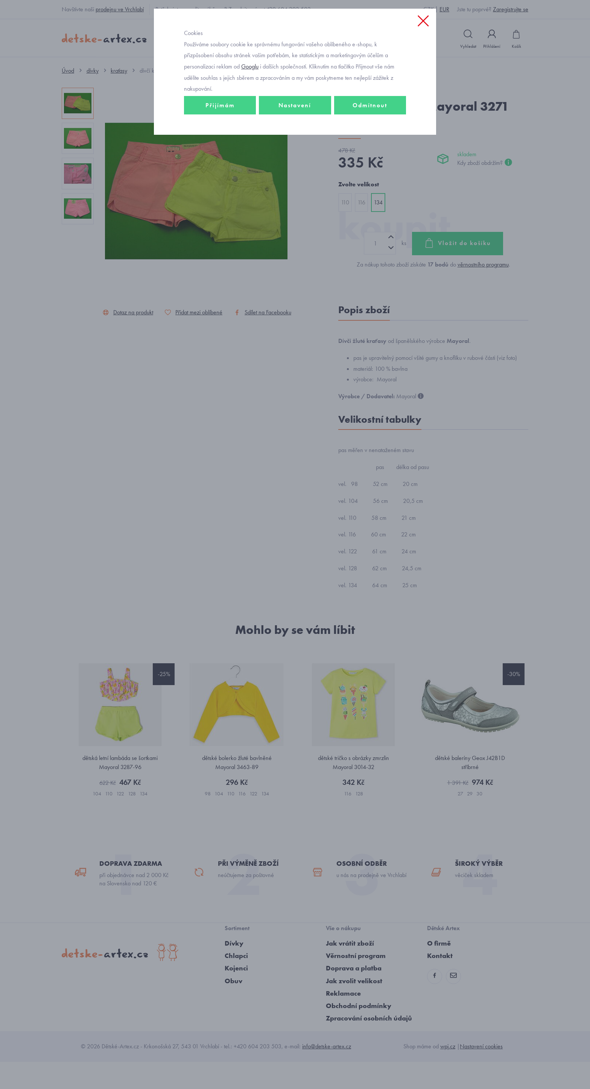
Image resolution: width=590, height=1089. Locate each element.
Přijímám (220, 153)
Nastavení (294, 153)
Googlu (250, 114)
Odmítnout (370, 153)
